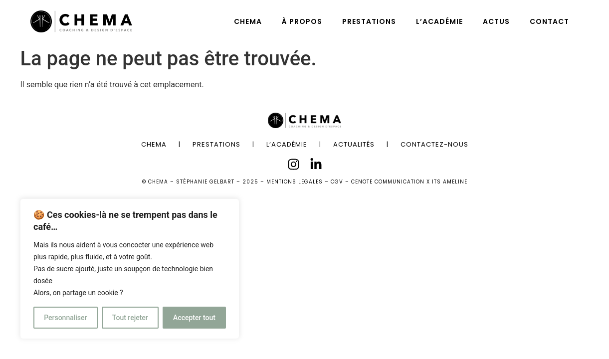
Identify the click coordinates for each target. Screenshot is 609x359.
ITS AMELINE (449, 181)
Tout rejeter (130, 318)
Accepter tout (194, 318)
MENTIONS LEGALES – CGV (304, 181)
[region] (129, 268)
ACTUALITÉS (354, 144)
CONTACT (549, 21)
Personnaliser (65, 318)
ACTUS (496, 21)
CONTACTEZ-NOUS (434, 144)
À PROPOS (302, 21)
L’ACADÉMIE (439, 21)
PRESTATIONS (369, 21)
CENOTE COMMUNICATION (387, 181)
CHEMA (248, 21)
